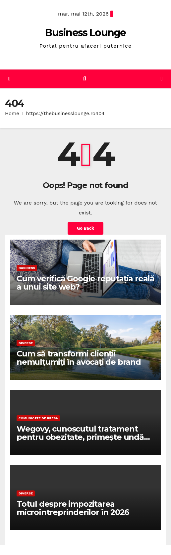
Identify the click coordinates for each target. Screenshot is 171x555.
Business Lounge (85, 32)
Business (27, 268)
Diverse (26, 343)
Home (12, 113)
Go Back (85, 228)
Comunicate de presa (38, 418)
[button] (84, 78)
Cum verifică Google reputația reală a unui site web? (85, 283)
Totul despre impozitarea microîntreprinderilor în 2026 (73, 508)
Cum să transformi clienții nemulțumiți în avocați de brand (79, 358)
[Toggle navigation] (161, 79)
